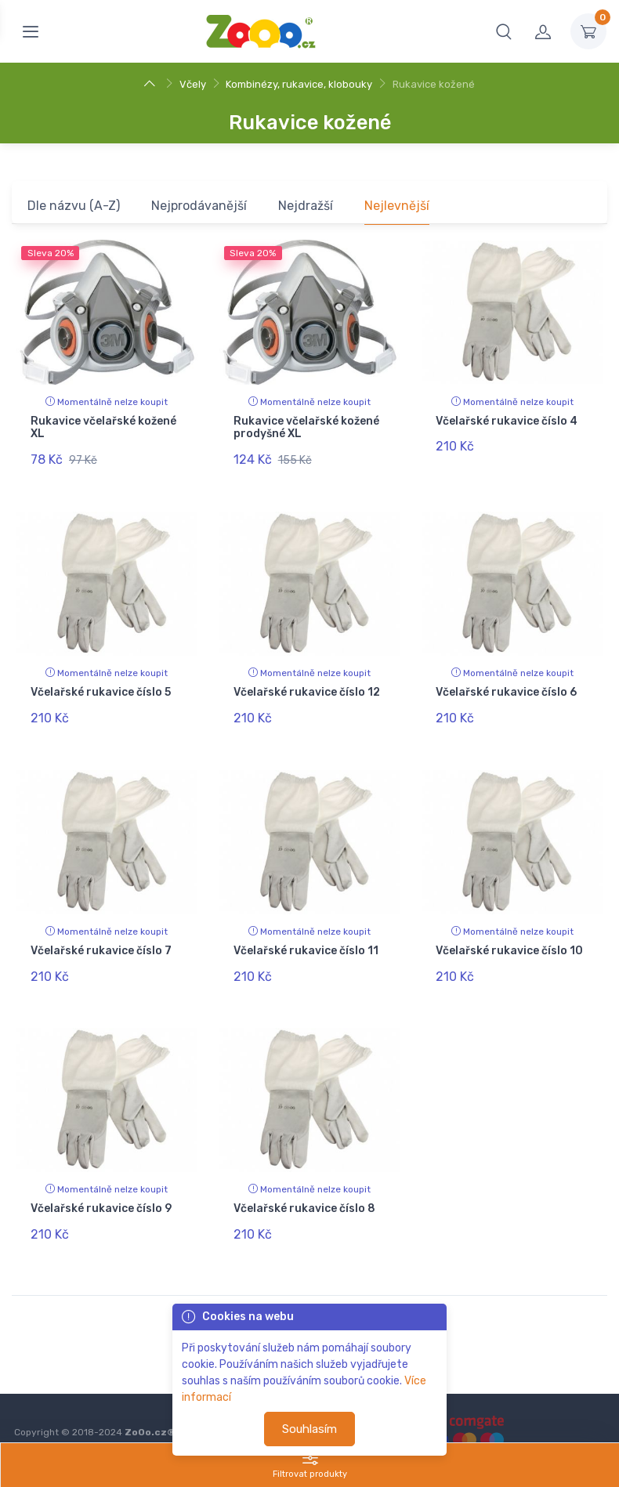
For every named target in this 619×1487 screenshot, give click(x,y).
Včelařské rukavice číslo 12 (306, 683)
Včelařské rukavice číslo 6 (506, 683)
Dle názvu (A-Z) (73, 205)
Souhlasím (309, 1429)
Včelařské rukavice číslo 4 (506, 421)
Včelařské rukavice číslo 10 (509, 933)
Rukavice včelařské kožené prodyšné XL (306, 427)
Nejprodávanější (199, 205)
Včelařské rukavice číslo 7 (101, 933)
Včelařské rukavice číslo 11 (305, 933)
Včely (192, 84)
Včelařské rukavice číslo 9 (101, 1183)
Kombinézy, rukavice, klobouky (299, 84)
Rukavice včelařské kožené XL (103, 427)
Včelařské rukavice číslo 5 (101, 683)
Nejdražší (305, 205)
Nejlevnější (396, 205)
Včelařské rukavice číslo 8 (304, 1183)
